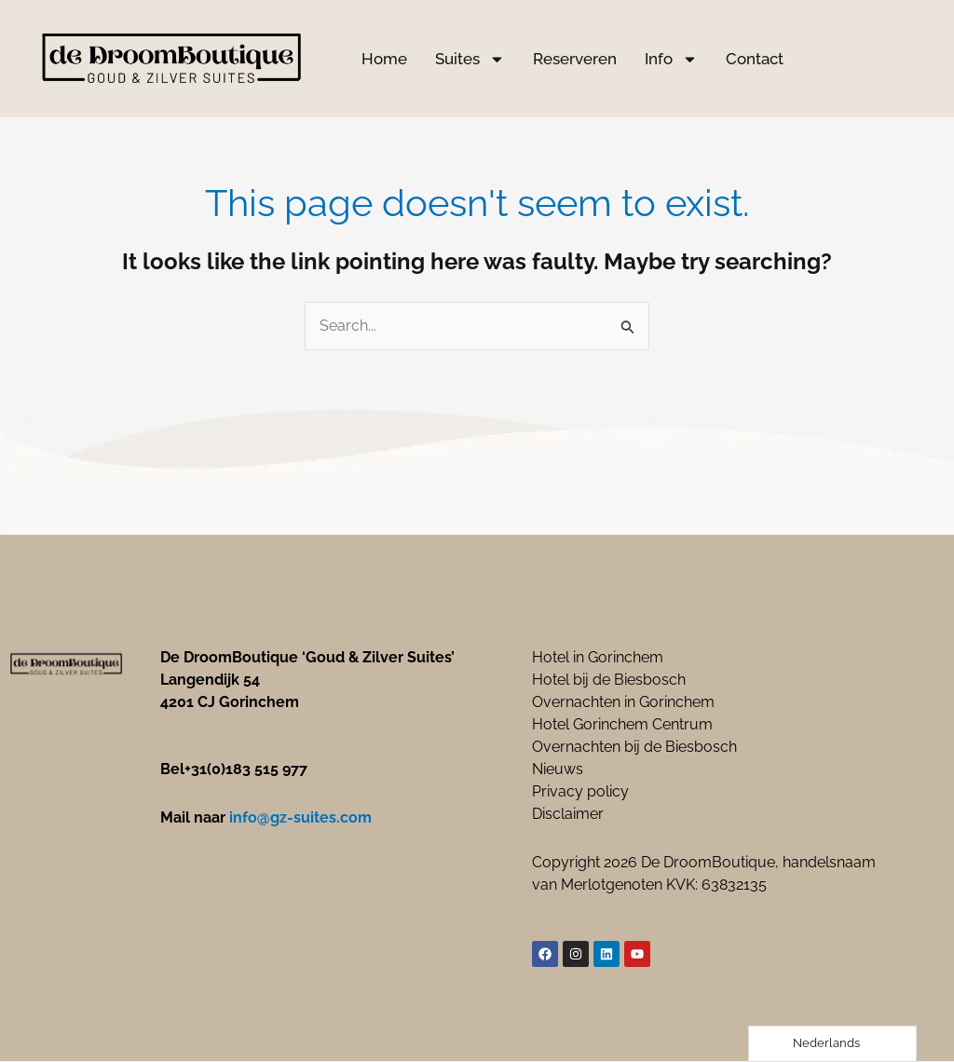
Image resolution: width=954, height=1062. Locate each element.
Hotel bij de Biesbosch (609, 680)
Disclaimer (568, 815)
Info (671, 59)
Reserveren (575, 58)
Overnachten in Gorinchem (623, 703)
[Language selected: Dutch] (832, 1044)
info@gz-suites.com (300, 818)
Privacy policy (580, 792)
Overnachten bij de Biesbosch (634, 747)
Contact (755, 58)
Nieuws (557, 770)
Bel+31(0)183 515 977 (233, 770)
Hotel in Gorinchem (597, 658)
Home (384, 58)
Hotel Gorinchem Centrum (622, 725)
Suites (470, 59)
